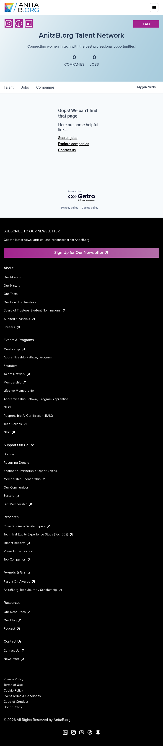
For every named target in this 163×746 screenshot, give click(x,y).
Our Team (11, 293)
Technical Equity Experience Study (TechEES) (38, 534)
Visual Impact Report (18, 551)
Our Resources (17, 612)
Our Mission (12, 277)
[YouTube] (81, 732)
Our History (12, 285)
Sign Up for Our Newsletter (81, 252)
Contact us (67, 150)
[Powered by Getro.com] (81, 196)
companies (45, 87)
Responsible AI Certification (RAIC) (28, 415)
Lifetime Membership (19, 390)
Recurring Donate (16, 462)
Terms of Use (13, 684)
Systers (12, 495)
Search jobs (67, 138)
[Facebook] (19, 23)
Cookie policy (90, 207)
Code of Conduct (16, 701)
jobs (25, 87)
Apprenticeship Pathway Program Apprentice (36, 399)
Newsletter (14, 658)
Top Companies (17, 559)
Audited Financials (20, 318)
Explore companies (73, 144)
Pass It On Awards (20, 581)
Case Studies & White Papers (27, 526)
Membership (15, 382)
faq (146, 23)
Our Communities (16, 487)
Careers (12, 327)
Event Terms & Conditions (22, 696)
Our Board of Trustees (20, 302)
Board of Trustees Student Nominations (35, 310)
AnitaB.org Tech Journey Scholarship (33, 589)
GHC (10, 432)
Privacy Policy (13, 679)
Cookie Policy (13, 690)
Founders (11, 365)
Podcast (12, 628)
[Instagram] (9, 23)
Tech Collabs (15, 424)
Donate (9, 454)
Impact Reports (17, 542)
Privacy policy (69, 207)
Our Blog (13, 620)
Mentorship (15, 349)
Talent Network (17, 374)
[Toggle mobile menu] (154, 7)
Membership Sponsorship (25, 479)
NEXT (8, 407)
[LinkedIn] (29, 23)
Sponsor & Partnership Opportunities (30, 470)
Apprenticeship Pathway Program (28, 357)
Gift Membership (18, 504)
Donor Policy (13, 707)
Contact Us (14, 650)
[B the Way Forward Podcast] (98, 732)
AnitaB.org (62, 719)
